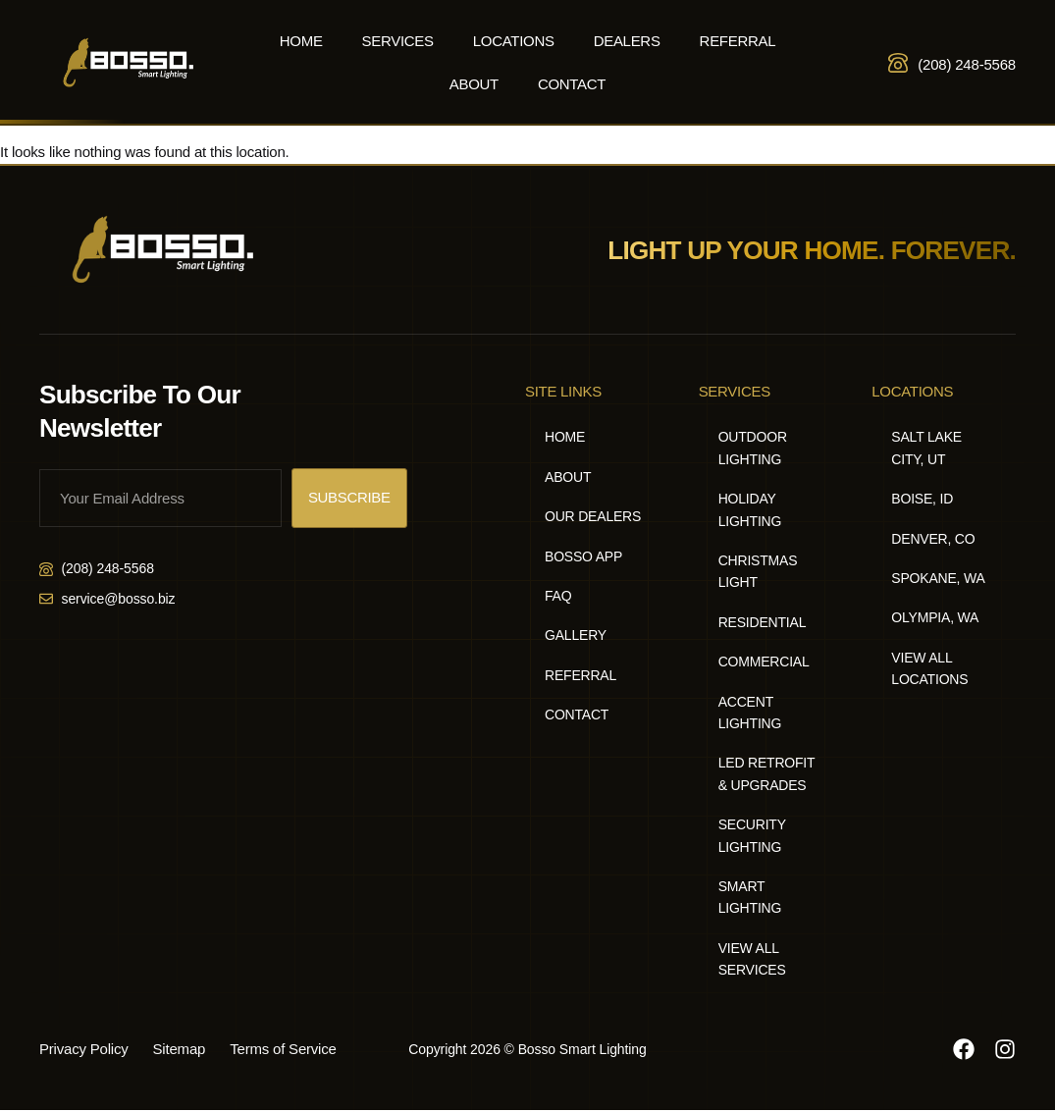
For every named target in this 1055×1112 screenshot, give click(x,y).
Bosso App (583, 556)
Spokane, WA (937, 578)
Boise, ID (922, 498)
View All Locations (929, 668)
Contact (572, 84)
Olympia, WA (934, 617)
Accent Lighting (750, 712)
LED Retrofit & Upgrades (766, 773)
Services (398, 40)
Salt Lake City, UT (926, 447)
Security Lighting (752, 835)
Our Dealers (593, 516)
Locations (513, 40)
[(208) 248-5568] (898, 63)
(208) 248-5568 (967, 64)
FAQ (558, 596)
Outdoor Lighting (752, 447)
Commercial (764, 661)
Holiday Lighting (750, 509)
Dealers (627, 40)
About (474, 84)
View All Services (752, 959)
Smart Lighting (750, 897)
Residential (762, 622)
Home (301, 40)
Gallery (576, 635)
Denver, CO (933, 539)
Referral (738, 40)
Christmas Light (758, 571)
